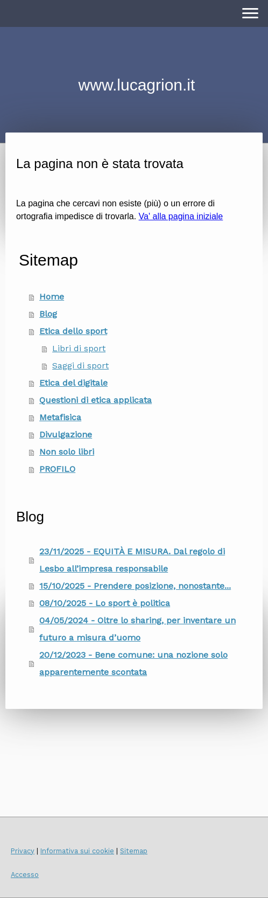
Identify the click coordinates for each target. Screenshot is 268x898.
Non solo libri (66, 452)
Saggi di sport (80, 365)
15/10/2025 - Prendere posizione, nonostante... (135, 586)
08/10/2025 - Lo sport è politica (104, 603)
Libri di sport (78, 348)
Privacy (22, 851)
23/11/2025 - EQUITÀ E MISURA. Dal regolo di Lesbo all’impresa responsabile (132, 560)
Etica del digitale (73, 383)
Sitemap (133, 851)
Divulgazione (65, 434)
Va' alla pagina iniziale (181, 216)
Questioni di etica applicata (95, 400)
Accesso (25, 875)
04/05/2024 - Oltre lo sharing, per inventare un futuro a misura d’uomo (137, 629)
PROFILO (57, 469)
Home (51, 296)
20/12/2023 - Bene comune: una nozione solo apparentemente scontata (133, 663)
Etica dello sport (73, 331)
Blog (48, 314)
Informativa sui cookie (77, 851)
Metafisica (60, 417)
